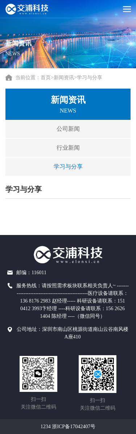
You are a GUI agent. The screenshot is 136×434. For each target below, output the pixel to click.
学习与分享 (89, 77)
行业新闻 (64, 148)
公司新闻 (64, 129)
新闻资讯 (64, 77)
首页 (46, 77)
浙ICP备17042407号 (73, 426)
